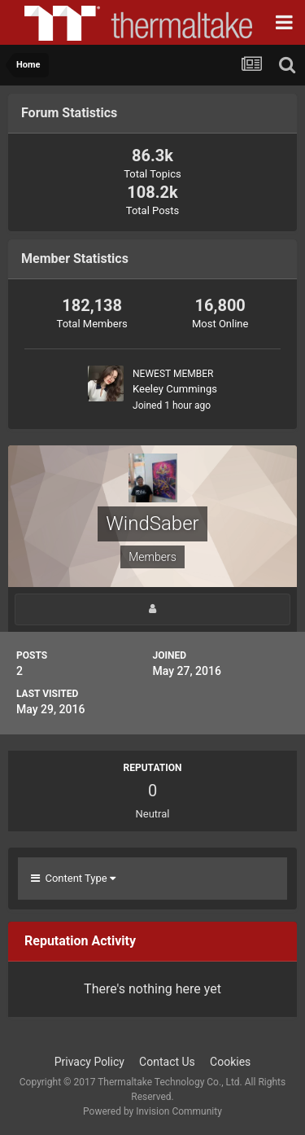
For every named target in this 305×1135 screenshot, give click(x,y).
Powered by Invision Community (152, 1111)
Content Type (73, 878)
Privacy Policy (89, 1061)
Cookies (230, 1061)
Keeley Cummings (175, 389)
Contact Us (167, 1061)
